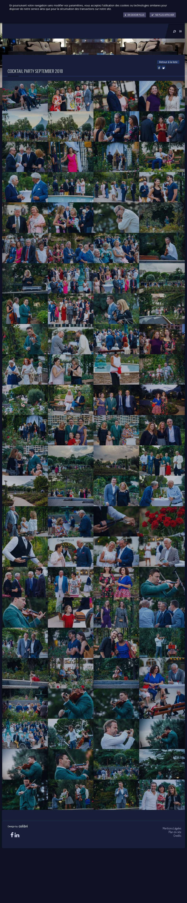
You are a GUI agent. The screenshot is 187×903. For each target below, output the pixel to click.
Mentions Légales (172, 828)
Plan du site (175, 832)
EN (180, 31)
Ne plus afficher (162, 14)
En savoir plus (134, 14)
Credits (177, 835)
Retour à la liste (168, 62)
